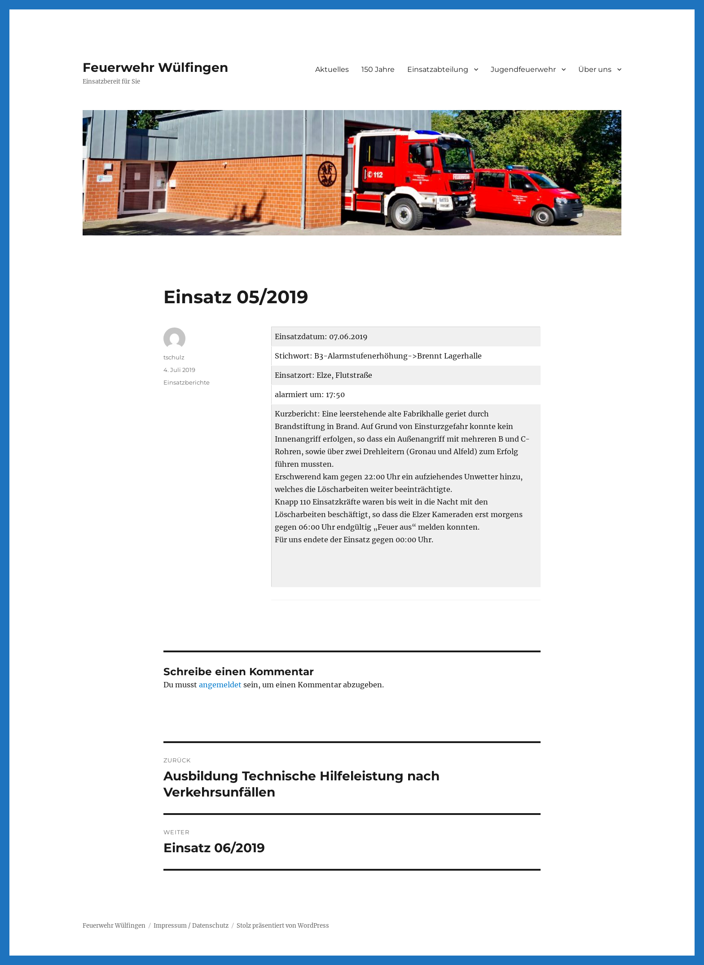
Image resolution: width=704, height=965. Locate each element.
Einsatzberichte (186, 382)
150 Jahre (378, 69)
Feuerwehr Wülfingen (155, 67)
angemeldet (220, 684)
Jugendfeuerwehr (523, 69)
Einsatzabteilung (437, 69)
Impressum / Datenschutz (191, 926)
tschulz (174, 357)
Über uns (595, 69)
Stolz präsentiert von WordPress (283, 926)
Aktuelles (332, 69)
